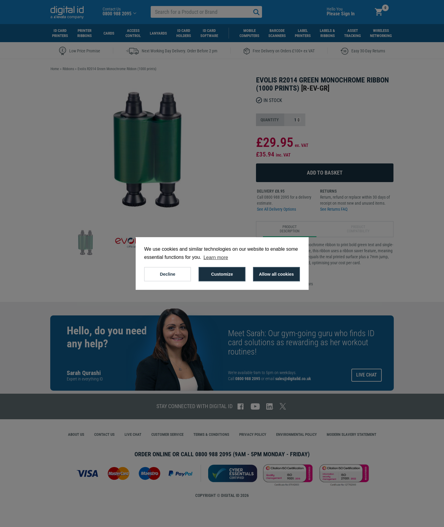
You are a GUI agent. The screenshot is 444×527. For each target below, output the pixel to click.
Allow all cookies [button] (276, 274)
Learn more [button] (215, 257)
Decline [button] (167, 274)
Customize (222, 274)
